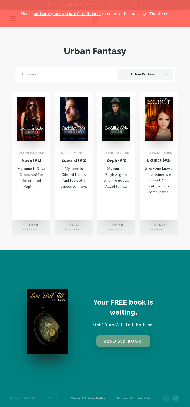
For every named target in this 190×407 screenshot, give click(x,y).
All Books (28, 74)
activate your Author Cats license (67, 13)
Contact (54, 398)
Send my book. (123, 341)
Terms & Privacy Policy (88, 398)
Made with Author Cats (133, 398)
